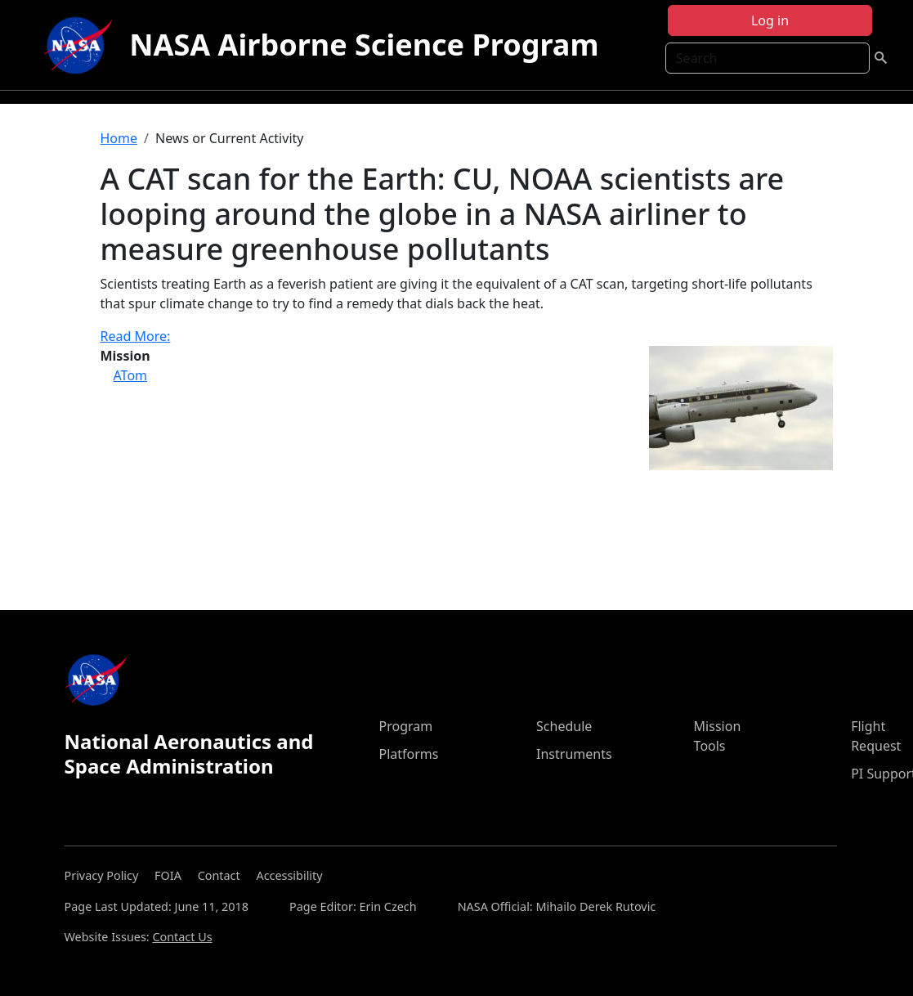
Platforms (408, 754)
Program (405, 726)
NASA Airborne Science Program (363, 45)
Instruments (574, 754)
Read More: (136, 336)
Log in (770, 20)
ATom (131, 375)
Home (119, 138)
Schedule (564, 726)
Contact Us (182, 936)
